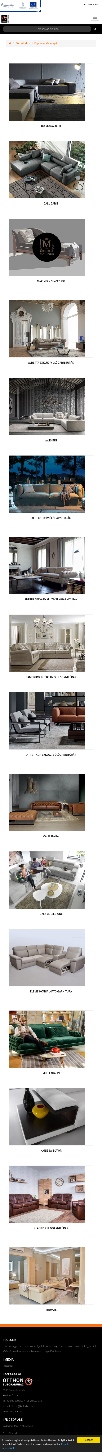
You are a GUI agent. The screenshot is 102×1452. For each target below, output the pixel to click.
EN (90, 4)
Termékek (22, 43)
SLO (97, 4)
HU (85, 4)
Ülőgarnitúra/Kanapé (45, 43)
